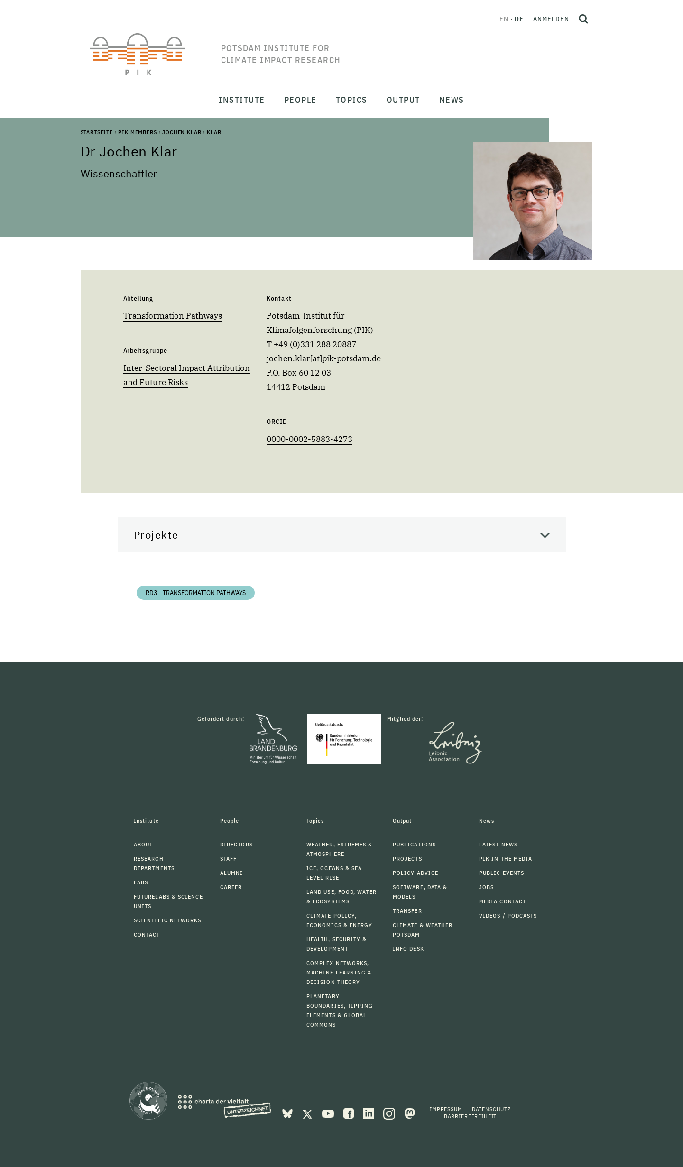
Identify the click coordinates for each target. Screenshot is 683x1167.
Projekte (156, 535)
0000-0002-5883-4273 (309, 439)
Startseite (97, 132)
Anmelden (551, 19)
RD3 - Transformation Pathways (196, 592)
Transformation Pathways (172, 316)
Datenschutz (491, 1108)
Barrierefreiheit (470, 1116)
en (503, 19)
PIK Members (137, 132)
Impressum (446, 1108)
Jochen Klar (181, 132)
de (519, 19)
